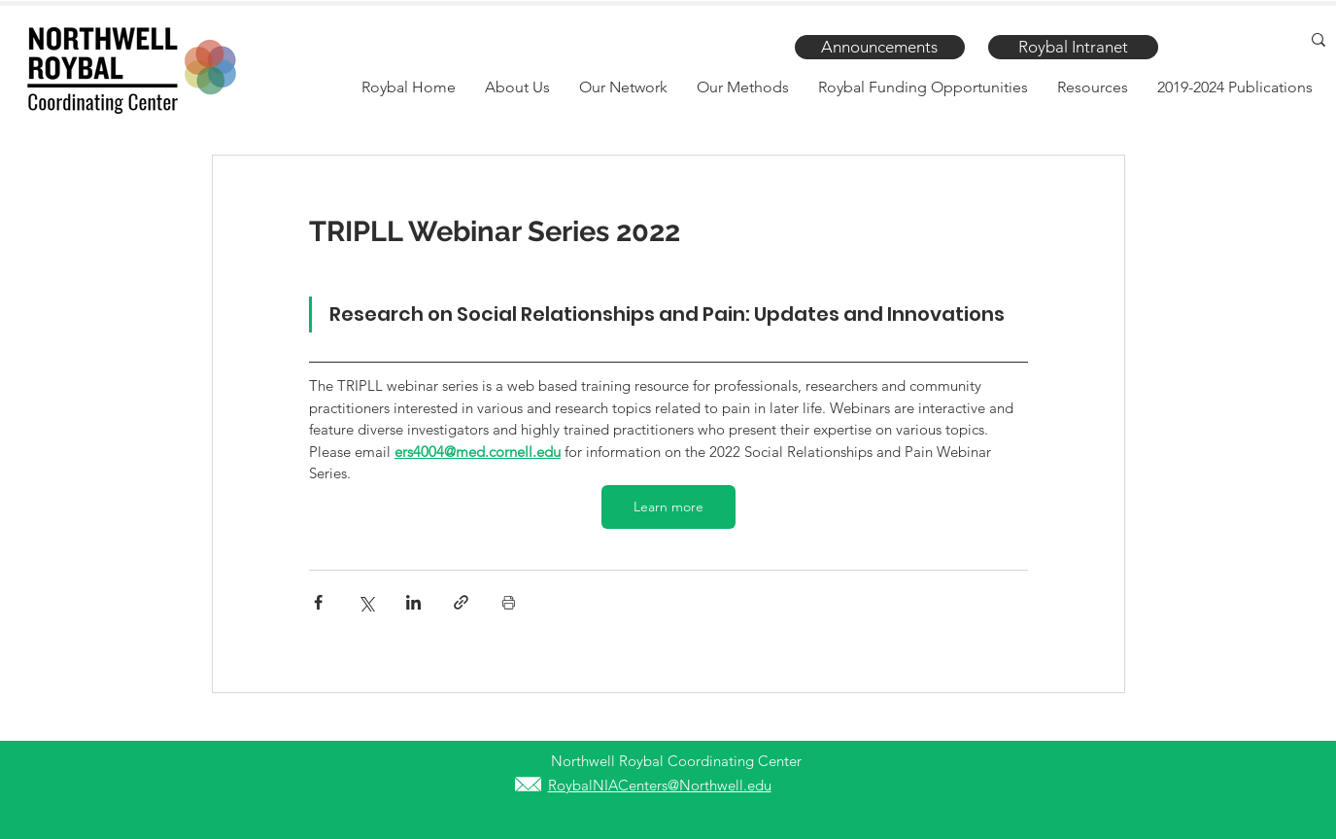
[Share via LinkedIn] (413, 602)
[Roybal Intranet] (1073, 47)
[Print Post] (508, 602)
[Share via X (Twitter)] (366, 602)
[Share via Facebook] (318, 602)
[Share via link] (461, 602)
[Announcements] (880, 47)
